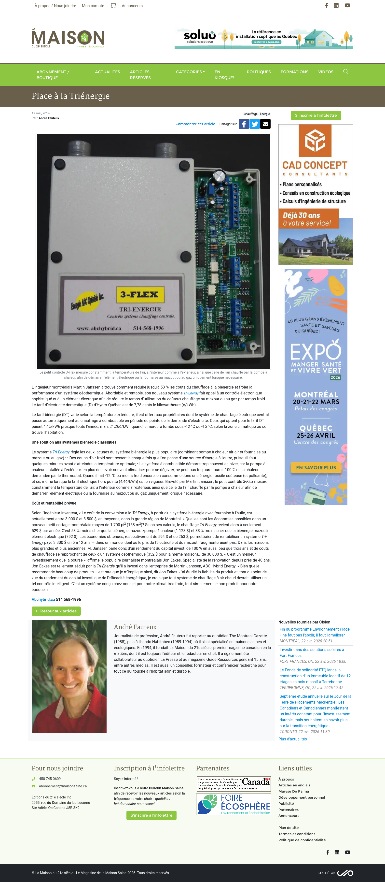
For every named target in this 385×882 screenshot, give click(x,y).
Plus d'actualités (292, 739)
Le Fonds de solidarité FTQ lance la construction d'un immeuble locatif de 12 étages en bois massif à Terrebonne (315, 676)
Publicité (286, 803)
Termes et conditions (296, 834)
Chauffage (251, 114)
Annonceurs (288, 815)
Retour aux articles (56, 611)
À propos (286, 779)
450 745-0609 (50, 779)
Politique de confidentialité (302, 840)
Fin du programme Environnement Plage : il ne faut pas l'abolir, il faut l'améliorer (316, 632)
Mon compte (93, 5)
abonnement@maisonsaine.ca (63, 786)
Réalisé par (326, 873)
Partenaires (288, 810)
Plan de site (288, 827)
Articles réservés (140, 75)
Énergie (265, 114)
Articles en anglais (294, 785)
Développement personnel (301, 797)
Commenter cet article (195, 124)
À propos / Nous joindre (55, 5)
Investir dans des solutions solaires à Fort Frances (312, 652)
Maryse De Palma (293, 791)
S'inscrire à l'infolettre (316, 115)
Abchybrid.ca (43, 599)
